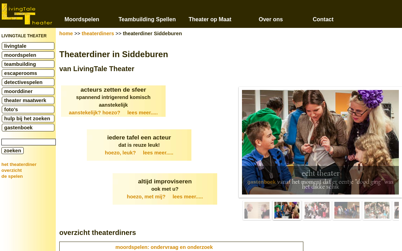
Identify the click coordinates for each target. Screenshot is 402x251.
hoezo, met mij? (165, 196)
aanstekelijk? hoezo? (113, 112)
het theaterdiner (19, 164)
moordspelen (20, 55)
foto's (11, 109)
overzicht (11, 170)
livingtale (15, 46)
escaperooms (20, 73)
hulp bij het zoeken (27, 118)
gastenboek (18, 127)
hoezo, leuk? (139, 152)
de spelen (12, 176)
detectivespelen (23, 82)
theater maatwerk (25, 100)
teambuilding (20, 64)
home (66, 33)
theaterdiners (98, 33)
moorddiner (18, 91)
